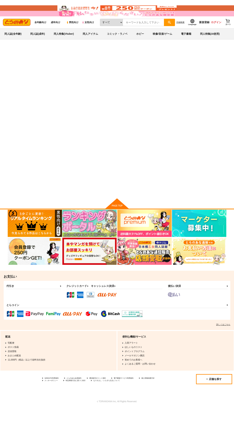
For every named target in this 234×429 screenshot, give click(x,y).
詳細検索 (180, 33)
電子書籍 (186, 44)
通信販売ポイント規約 (110, 395)
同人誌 (29, 61)
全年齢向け (40, 33)
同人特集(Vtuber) (64, 44)
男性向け (72, 33)
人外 (27, 71)
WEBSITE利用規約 (54, 395)
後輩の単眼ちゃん (144, 78)
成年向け (55, 33)
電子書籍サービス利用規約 (142, 395)
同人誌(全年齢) (12, 44)
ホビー (140, 44)
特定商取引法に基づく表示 (109, 398)
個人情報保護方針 (53, 398)
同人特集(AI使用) (210, 44)
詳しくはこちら (223, 341)
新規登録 (204, 33)
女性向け (88, 33)
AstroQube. (120, 78)
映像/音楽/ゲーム (162, 44)
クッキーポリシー (79, 398)
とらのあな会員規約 (81, 395)
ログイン (216, 33)
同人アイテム (90, 44)
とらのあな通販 (14, 61)
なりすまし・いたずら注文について (62, 401)
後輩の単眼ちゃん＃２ (100, 78)
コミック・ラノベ (117, 44)
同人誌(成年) (37, 44)
